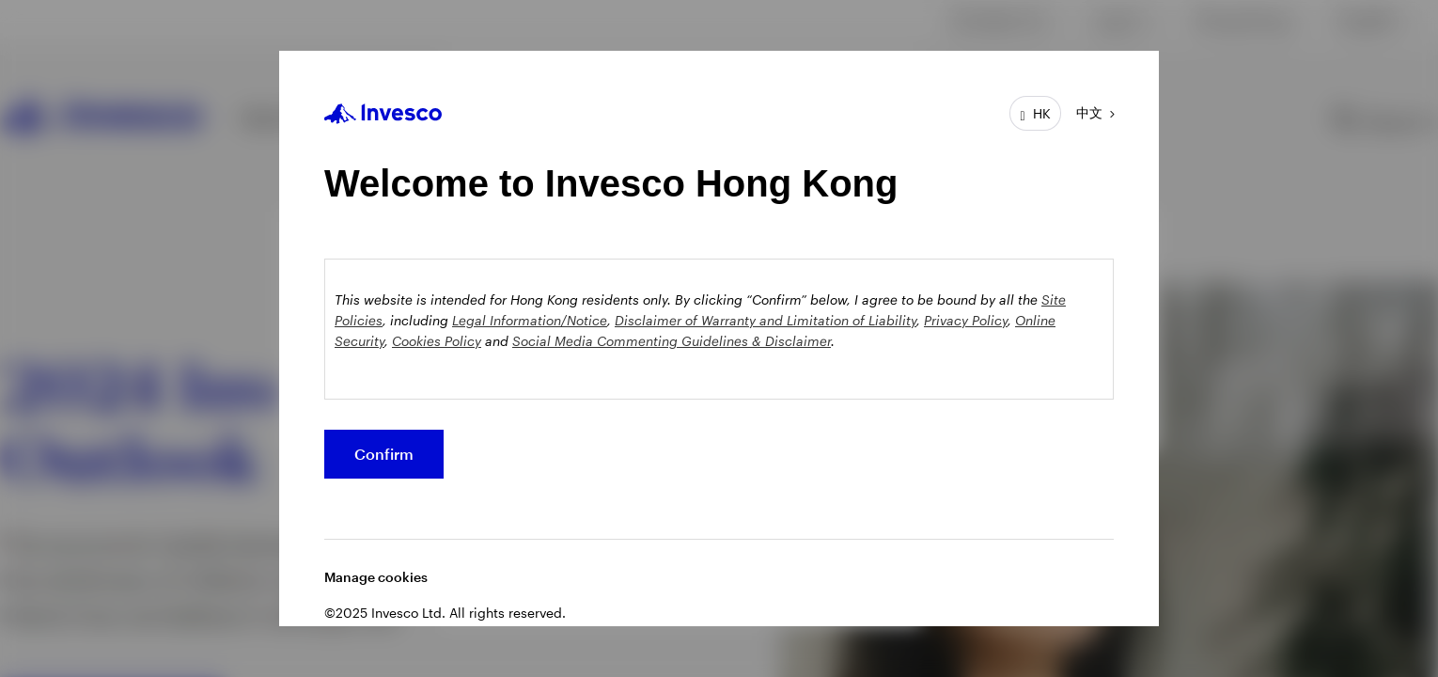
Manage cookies (376, 577)
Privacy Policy (966, 320)
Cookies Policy (436, 341)
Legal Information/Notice (529, 320)
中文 (1089, 112)
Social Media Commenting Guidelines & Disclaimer (671, 341)
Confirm (384, 454)
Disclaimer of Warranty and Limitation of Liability (765, 320)
